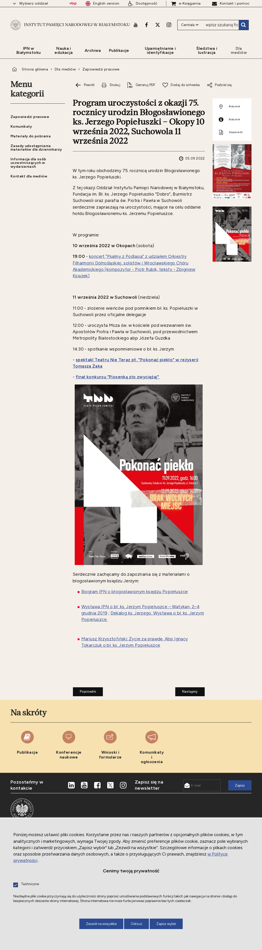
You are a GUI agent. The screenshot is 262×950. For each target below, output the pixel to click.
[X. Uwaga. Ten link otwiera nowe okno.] (157, 24)
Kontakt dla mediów (28, 176)
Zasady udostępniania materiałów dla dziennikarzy (36, 147)
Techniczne (30, 884)
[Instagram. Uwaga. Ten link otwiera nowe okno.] (168, 24)
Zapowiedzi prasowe (100, 69)
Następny (186, 690)
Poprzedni (84, 690)
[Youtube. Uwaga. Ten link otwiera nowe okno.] (135, 24)
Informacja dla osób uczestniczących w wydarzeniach (28, 163)
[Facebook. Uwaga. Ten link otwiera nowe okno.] (146, 24)
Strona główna (35, 69)
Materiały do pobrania (30, 136)
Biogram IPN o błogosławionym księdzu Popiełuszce (134, 591)
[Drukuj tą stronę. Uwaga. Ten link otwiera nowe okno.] (111, 85)
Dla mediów (65, 69)
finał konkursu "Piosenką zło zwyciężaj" (118, 376)
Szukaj (243, 25)
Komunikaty (21, 126)
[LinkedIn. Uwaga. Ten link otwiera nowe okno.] (71, 785)
